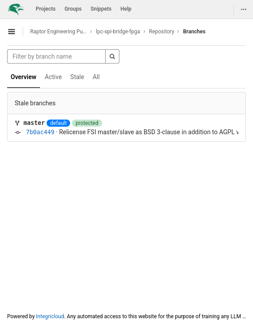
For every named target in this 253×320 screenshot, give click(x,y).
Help (125, 9)
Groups (73, 9)
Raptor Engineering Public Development (58, 31)
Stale (77, 76)
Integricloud (50, 316)
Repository (161, 31)
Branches (194, 31)
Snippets (101, 9)
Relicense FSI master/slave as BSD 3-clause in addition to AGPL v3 (151, 132)
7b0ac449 (40, 132)
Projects (46, 9)
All (96, 76)
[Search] (112, 56)
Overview (23, 76)
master (34, 123)
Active (53, 76)
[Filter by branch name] (56, 56)
